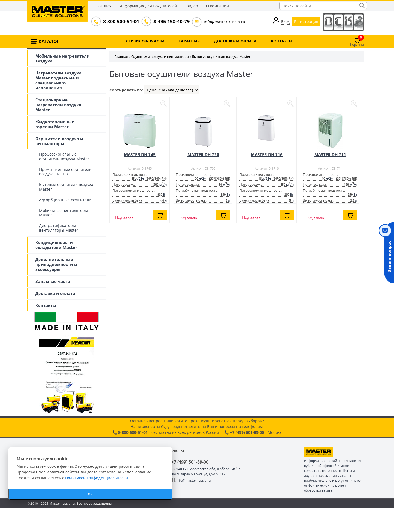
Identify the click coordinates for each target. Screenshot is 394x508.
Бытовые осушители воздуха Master (66, 187)
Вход (285, 21)
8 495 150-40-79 (171, 21)
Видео (192, 5)
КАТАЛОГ (49, 41)
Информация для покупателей (148, 5)
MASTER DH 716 (267, 154)
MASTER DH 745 (140, 154)
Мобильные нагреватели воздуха (62, 58)
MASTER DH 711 (330, 154)
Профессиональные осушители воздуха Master (64, 156)
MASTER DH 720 (203, 154)
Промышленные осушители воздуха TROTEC (65, 172)
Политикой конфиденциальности (96, 477)
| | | (171, 89)
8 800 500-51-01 (120, 21)
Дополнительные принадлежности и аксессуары (56, 264)
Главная (104, 5)
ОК (90, 494)
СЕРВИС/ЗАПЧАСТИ (145, 41)
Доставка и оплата (55, 293)
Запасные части (52, 281)
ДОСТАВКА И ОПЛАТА (235, 41)
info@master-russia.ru (224, 21)
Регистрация (306, 21)
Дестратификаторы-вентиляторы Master (58, 228)
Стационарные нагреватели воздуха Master (58, 104)
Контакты (45, 305)
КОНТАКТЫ (281, 41)
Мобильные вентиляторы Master (63, 213)
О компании (217, 5)
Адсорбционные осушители (65, 199)
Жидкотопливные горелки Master (54, 124)
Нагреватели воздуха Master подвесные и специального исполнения (58, 80)
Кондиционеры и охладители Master (56, 245)
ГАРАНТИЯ (189, 41)
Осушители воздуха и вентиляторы (59, 141)
